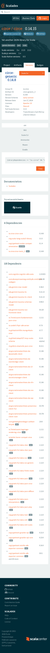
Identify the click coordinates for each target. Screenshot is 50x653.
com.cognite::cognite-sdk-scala (21, 274)
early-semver (28, 97)
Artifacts (18, 65)
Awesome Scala (28, 18)
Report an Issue (11, 605)
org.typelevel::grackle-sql (19, 532)
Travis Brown (28, 112)
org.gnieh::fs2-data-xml (18, 520)
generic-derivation (8, 45)
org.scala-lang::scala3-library (20, 238)
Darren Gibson (29, 114)
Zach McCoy (39, 112)
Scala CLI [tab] (25, 135)
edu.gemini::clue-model (18, 287)
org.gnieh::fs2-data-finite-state (21, 470)
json (19, 45)
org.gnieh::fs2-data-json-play (20, 507)
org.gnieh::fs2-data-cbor (18, 445)
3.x (18, 50)
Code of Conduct (11, 618)
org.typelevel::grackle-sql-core (21, 537)
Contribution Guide (12, 602)
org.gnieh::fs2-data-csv (18, 458)
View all (26, 106)
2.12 (29, 50)
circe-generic (11, 74)
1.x (20, 53)
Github (9, 589)
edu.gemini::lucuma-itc (18, 292)
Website (28, 34)
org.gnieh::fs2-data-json (18, 478)
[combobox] (32, 73)
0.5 (24, 56)
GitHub (41, 34)
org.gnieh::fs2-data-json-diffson (21, 491)
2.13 (23, 50)
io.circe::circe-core (16, 233)
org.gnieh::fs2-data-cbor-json (20, 450)
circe (6, 28)
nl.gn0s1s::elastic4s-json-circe (20, 346)
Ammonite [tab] (25, 140)
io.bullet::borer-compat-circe (20, 437)
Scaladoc (12, 186)
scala (24, 45)
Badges (40, 65)
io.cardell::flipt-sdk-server (19, 325)
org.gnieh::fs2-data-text (18, 515)
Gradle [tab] (25, 149)
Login (43, 18)
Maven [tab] (25, 145)
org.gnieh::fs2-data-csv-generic (21, 463)
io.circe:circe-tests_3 (17, 251)
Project (7, 65)
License (8, 622)
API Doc (16, 18)
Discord (9, 592)
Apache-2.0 (27, 103)
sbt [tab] (25, 125)
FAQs (7, 615)
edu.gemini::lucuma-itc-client (20, 297)
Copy (40, 168)
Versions (29, 65)
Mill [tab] (25, 130)
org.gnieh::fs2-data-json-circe (20, 483)
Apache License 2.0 (12, 34)
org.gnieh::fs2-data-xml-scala (20, 525)
